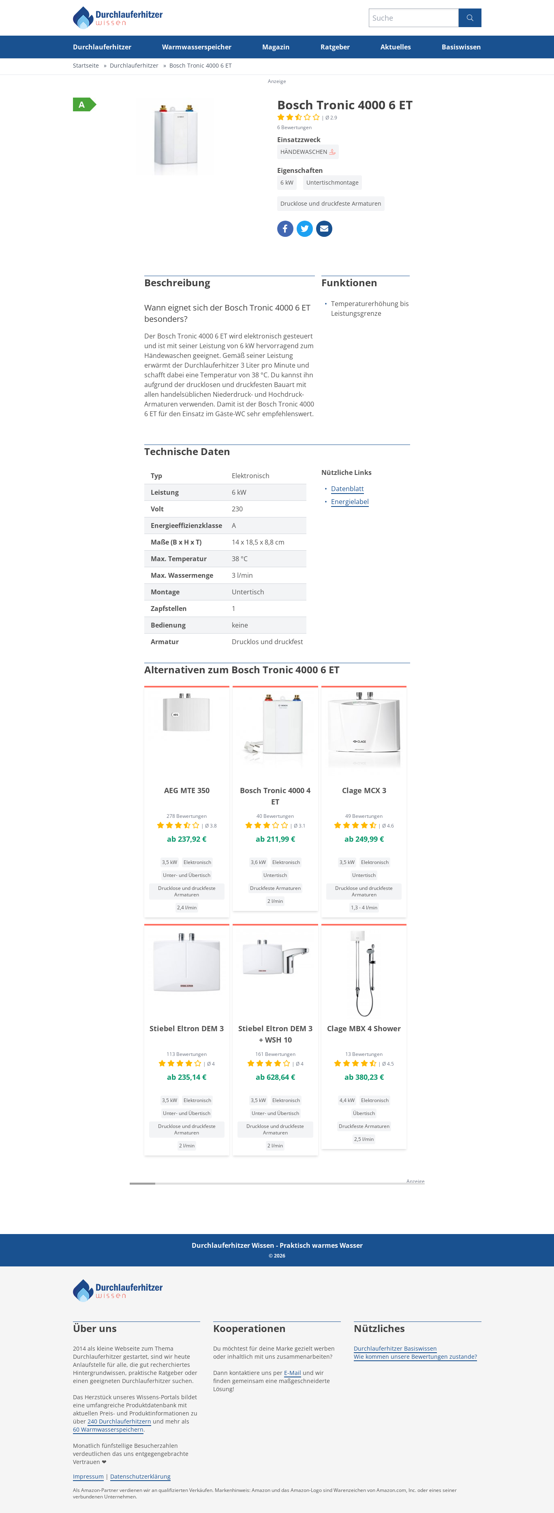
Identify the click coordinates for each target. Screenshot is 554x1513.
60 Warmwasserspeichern (108, 1429)
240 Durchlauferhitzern (119, 1421)
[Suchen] (470, 18)
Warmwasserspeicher (196, 47)
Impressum (88, 1476)
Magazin (276, 47)
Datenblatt (347, 488)
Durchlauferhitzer (102, 47)
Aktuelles (396, 47)
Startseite (86, 65)
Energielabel (350, 501)
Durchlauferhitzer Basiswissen (395, 1348)
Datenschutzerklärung (140, 1476)
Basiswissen (461, 47)
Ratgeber (335, 47)
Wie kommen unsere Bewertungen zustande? (415, 1356)
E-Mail (292, 1373)
